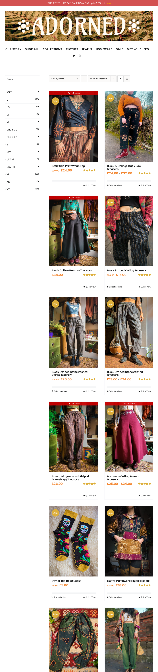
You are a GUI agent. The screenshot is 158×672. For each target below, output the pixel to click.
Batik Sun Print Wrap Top (68, 166)
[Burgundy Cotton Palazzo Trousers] (129, 437)
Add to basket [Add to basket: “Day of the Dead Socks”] (60, 597)
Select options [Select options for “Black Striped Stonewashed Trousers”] (115, 391)
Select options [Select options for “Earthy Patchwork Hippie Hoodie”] (115, 597)
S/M (8, 151)
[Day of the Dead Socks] (73, 541)
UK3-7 (10, 159)
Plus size (11, 136)
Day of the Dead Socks (66, 581)
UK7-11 (10, 166)
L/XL (9, 107)
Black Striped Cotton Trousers (126, 270)
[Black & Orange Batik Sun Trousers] (129, 126)
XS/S (9, 92)
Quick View (90, 185)
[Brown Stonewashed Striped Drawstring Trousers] (73, 437)
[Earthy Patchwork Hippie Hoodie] (129, 541)
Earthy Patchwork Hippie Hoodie (128, 581)
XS (8, 181)
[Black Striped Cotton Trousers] (129, 231)
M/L (8, 122)
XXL (8, 189)
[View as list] (127, 79)
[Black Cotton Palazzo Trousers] (73, 231)
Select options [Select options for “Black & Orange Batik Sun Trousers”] (115, 185)
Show (98, 78)
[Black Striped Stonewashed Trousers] (129, 332)
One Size (11, 129)
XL (8, 174)
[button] (80, 55)
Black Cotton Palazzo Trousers (72, 270)
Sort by (57, 78)
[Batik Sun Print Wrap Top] (73, 126)
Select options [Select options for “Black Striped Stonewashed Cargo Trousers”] (60, 391)
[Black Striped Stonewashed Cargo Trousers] (73, 332)
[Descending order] (84, 78)
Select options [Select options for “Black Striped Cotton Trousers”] (115, 287)
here (109, 3)
